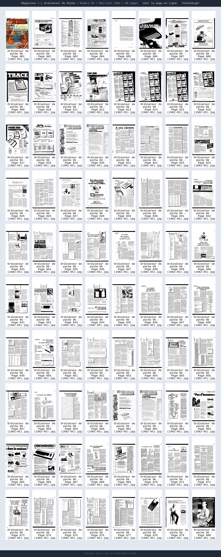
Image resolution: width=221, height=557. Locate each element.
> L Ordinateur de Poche (57, 3)
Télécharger (191, 3)
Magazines (28, 3)
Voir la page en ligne (160, 3)
